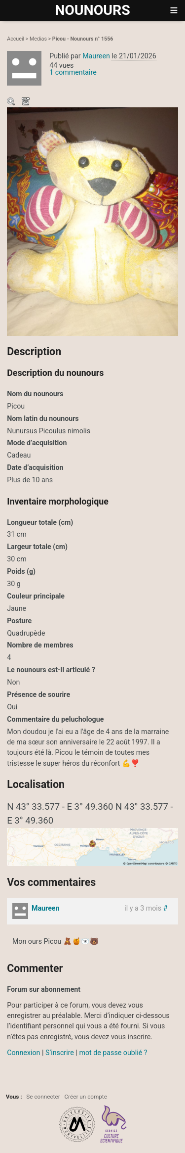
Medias (38, 39)
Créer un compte (85, 1096)
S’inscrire (59, 1053)
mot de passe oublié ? (113, 1053)
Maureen (96, 56)
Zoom (12, 102)
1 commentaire (73, 72)
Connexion (23, 1053)
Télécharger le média (27, 102)
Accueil (15, 39)
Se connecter (43, 1096)
